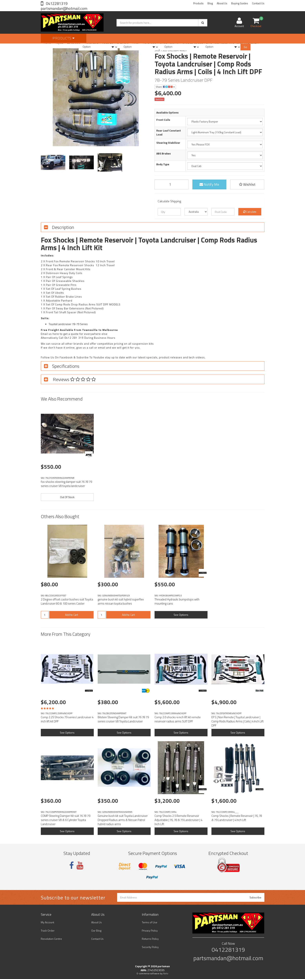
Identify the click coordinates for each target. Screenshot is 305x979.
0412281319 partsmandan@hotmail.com (64, 5)
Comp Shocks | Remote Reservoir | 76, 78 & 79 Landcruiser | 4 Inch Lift (236, 818)
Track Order (48, 930)
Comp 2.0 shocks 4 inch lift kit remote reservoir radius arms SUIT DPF (178, 719)
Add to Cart (71, 615)
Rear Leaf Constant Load (168, 132)
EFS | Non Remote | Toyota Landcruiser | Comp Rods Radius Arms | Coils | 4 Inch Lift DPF (237, 721)
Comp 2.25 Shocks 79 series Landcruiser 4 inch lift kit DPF (67, 719)
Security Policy (150, 947)
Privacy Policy (150, 930)
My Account (47, 922)
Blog (210, 3)
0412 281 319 (74, 338)
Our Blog (96, 930)
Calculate (249, 212)
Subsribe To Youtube (90, 357)
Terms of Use (149, 922)
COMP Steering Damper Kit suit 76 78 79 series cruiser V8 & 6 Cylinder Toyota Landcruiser (65, 820)
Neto (165, 973)
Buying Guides (239, 3)
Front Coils (163, 120)
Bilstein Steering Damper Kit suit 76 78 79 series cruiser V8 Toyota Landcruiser (123, 719)
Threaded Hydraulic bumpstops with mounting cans (177, 601)
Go (245, 47)
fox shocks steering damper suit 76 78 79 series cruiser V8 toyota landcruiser (66, 484)
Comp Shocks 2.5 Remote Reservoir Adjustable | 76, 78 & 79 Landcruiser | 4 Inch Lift (178, 820)
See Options (181, 615)
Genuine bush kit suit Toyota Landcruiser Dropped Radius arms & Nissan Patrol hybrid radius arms (123, 820)
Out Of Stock (67, 497)
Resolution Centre (51, 939)
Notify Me (209, 184)
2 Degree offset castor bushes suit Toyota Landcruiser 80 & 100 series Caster (67, 601)
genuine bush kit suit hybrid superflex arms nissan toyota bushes (121, 601)
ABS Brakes (163, 153)
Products (198, 3)
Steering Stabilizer (168, 143)
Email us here (50, 334)
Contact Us (258, 3)
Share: (165, 87)
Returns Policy (150, 939)
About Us (222, 3)
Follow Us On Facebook (57, 357)
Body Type (162, 164)
